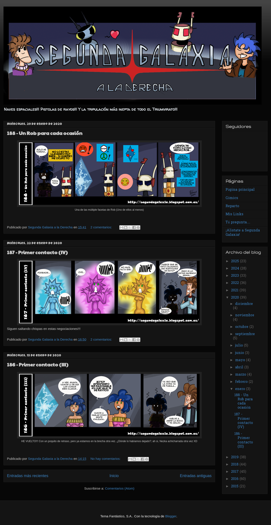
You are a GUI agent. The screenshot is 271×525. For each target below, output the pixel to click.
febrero (242, 382)
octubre (242, 327)
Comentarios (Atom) (119, 488)
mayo (240, 360)
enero (240, 389)
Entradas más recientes (27, 476)
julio (239, 345)
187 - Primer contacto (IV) (37, 252)
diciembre (244, 304)
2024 (235, 268)
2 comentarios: (101, 227)
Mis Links (234, 214)
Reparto (232, 206)
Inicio (114, 476)
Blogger (170, 516)
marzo (241, 374)
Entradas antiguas (196, 476)
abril (239, 367)
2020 (235, 297)
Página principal (240, 189)
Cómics (232, 198)
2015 (235, 486)
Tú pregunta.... (238, 222)
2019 (235, 457)
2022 (235, 283)
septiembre (245, 334)
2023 (235, 275)
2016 (235, 479)
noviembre (244, 315)
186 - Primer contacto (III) (37, 364)
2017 (235, 471)
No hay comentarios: (106, 458)
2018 (235, 464)
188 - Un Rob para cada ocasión (44, 133)
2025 (235, 261)
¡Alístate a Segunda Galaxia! (243, 232)
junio (240, 353)
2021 (235, 290)
